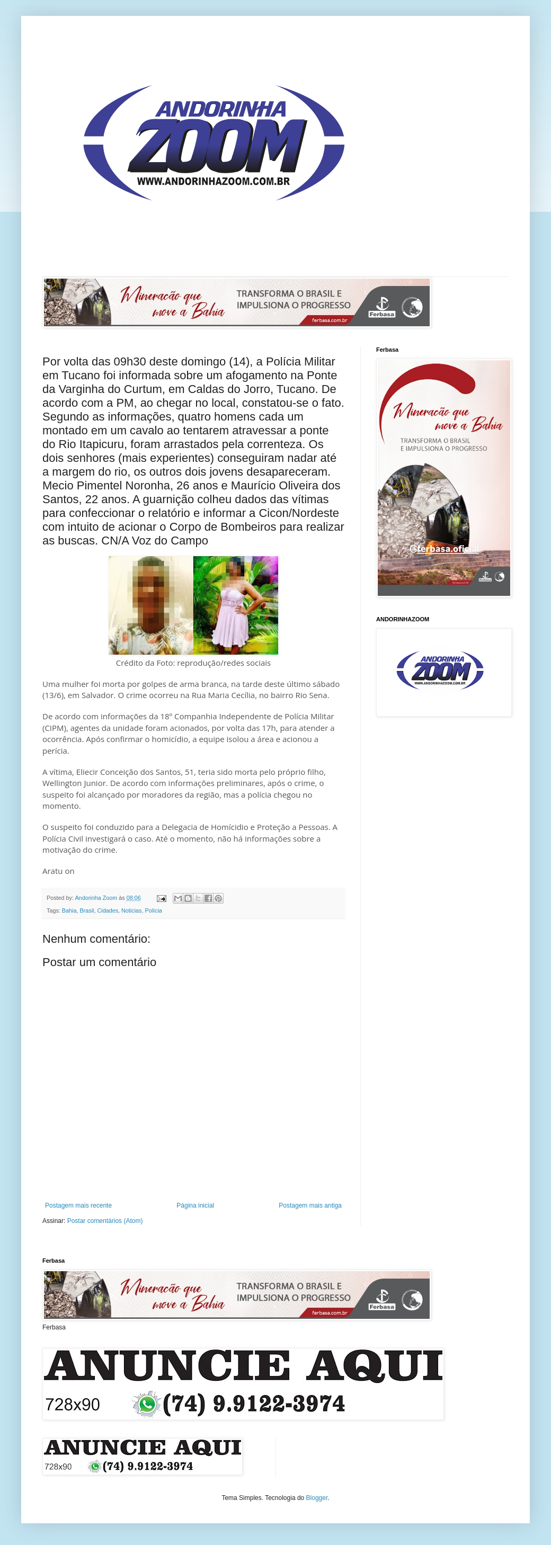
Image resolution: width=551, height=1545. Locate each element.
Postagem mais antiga (310, 1205)
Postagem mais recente (78, 1205)
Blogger (317, 1498)
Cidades (107, 910)
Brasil (86, 910)
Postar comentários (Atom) (105, 1221)
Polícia (153, 910)
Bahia (69, 910)
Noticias (131, 910)
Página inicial (195, 1205)
